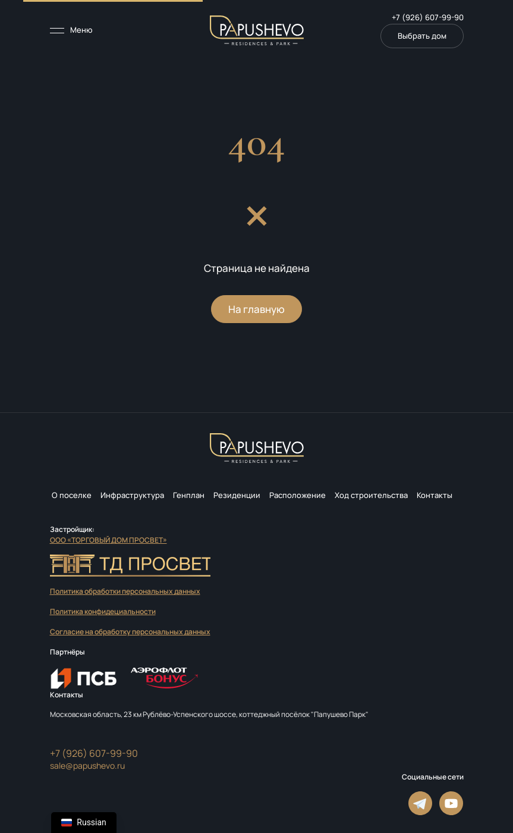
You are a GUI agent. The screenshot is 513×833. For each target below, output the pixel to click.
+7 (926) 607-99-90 (428, 17)
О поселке (72, 495)
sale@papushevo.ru (87, 765)
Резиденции (236, 495)
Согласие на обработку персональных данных (130, 632)
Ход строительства (371, 495)
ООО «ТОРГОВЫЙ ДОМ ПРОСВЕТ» (108, 540)
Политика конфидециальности (103, 611)
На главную (256, 309)
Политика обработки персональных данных (125, 591)
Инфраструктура (132, 495)
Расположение (297, 495)
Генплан (188, 495)
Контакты (434, 495)
